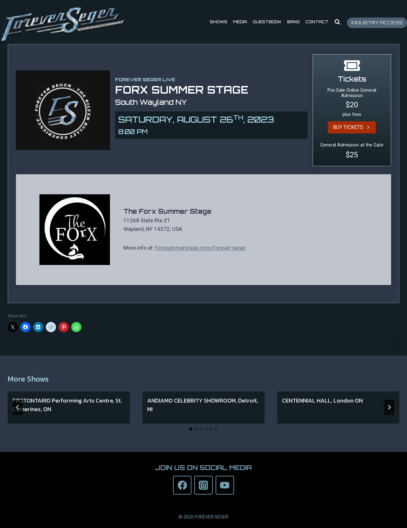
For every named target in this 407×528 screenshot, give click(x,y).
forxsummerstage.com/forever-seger (200, 248)
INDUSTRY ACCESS (377, 22)
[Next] (389, 407)
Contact (317, 21)
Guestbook (267, 21)
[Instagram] (203, 485)
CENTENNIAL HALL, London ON (322, 400)
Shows (218, 21)
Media (240, 21)
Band (293, 21)
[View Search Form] (337, 22)
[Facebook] (182, 485)
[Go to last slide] (18, 407)
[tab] (190, 429)
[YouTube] (225, 485)
